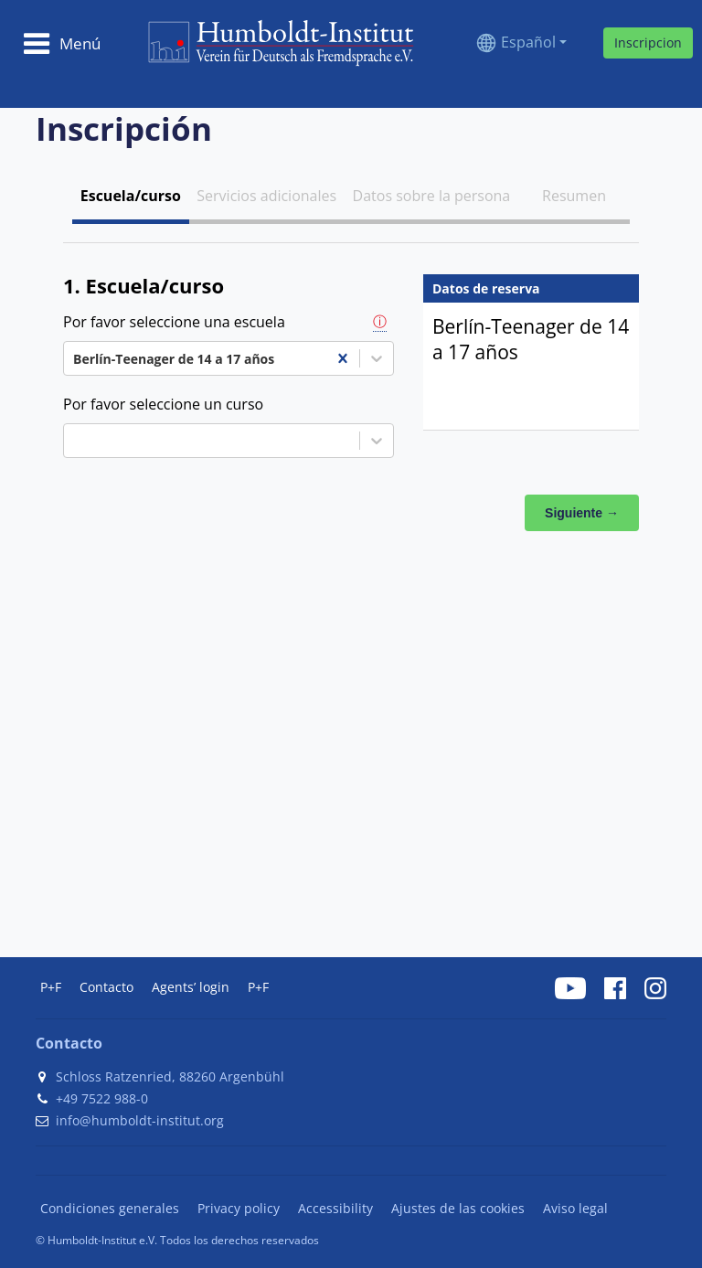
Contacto (106, 987)
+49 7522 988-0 (102, 1098)
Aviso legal (575, 1208)
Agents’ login (190, 987)
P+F (50, 987)
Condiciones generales (109, 1208)
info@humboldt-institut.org (140, 1120)
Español (528, 42)
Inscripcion (648, 42)
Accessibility (335, 1208)
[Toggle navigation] (62, 43)
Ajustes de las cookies (458, 1208)
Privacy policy (238, 1208)
